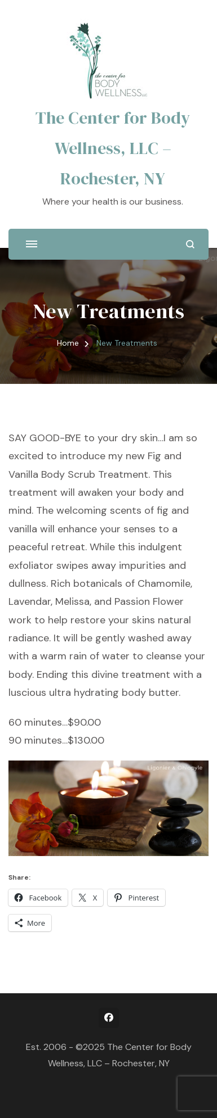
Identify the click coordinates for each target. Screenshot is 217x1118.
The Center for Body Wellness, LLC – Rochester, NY (113, 148)
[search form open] (190, 244)
